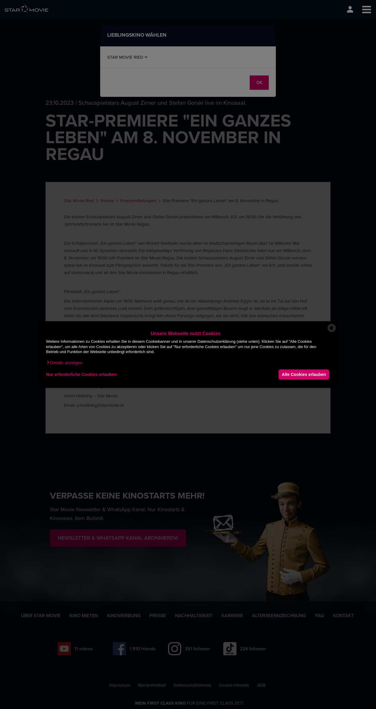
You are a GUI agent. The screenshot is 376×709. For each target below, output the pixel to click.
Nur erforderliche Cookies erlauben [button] (81, 374)
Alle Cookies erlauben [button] (304, 374)
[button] (64, 362)
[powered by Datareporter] (331, 331)
